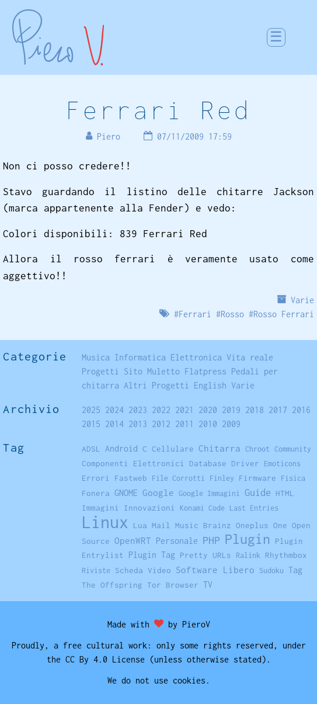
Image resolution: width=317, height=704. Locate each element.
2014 (114, 424)
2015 (91, 424)
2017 (278, 410)
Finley (222, 478)
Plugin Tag (151, 555)
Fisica (293, 478)
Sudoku (271, 570)
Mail (161, 525)
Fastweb (130, 478)
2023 (137, 410)
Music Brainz (203, 525)
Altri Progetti (156, 385)
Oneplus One (261, 525)
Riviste (96, 570)
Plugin (247, 539)
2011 (184, 424)
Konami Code (202, 508)
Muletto (163, 371)
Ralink (248, 555)
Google (158, 493)
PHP (211, 540)
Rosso (232, 314)
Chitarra (219, 448)
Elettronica (196, 357)
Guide (258, 492)
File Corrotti (178, 478)
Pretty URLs (205, 555)
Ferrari (195, 314)
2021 (184, 410)
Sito (133, 371)
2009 (231, 424)
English (210, 385)
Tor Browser (172, 584)
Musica (96, 357)
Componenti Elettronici (133, 463)
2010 (207, 424)
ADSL (91, 448)
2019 (231, 410)
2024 (114, 410)
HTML (285, 493)
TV (208, 584)
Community (292, 449)
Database (208, 463)
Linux (105, 522)
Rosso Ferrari (283, 314)
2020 (207, 410)
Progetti (100, 371)
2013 (137, 424)
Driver (245, 463)
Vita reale (250, 357)
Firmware (257, 478)
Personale (177, 541)
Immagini (100, 507)
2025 (91, 410)
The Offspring (112, 584)
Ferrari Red (158, 109)
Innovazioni (149, 507)
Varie (302, 300)
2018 (254, 410)
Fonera (96, 493)
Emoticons (282, 463)
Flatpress (205, 371)
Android (121, 448)
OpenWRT (132, 540)
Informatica (140, 357)
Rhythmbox (286, 555)
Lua (140, 525)
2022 (161, 410)
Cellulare (173, 448)
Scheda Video (143, 570)
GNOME (126, 493)
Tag (295, 570)
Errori (96, 478)
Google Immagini (209, 493)
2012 (161, 424)
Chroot (257, 449)
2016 (301, 410)
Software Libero (215, 569)
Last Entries (253, 508)
